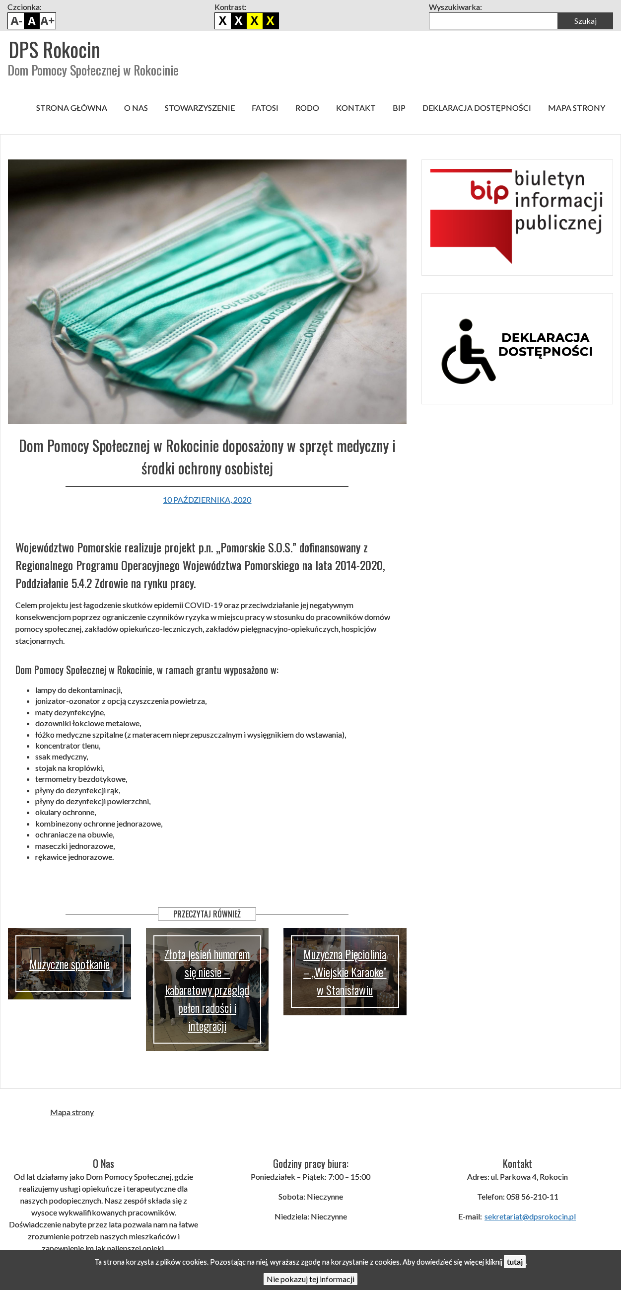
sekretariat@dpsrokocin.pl (530, 1216)
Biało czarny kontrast (239, 21)
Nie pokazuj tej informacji (310, 1279)
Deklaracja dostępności (476, 107)
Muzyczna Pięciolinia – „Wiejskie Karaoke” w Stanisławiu (344, 971)
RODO (307, 107)
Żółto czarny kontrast (270, 21)
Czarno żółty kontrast (255, 21)
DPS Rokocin (54, 49)
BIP (399, 107)
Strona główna (71, 107)
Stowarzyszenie (200, 107)
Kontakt (356, 107)
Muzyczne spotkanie (69, 964)
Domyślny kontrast (223, 21)
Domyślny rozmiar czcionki (32, 21)
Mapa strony (576, 107)
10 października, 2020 (207, 499)
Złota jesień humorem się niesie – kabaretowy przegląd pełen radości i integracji (207, 989)
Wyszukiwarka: (455, 6)
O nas (136, 107)
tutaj (515, 1261)
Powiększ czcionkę (48, 21)
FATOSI (265, 107)
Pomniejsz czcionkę (16, 21)
